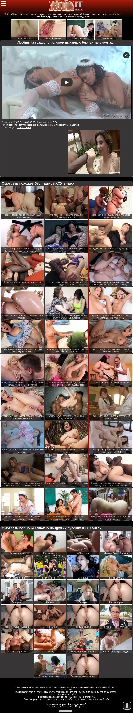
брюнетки (12, 125)
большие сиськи (46, 125)
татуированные (27, 125)
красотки (74, 125)
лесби (59, 125)
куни (65, 125)
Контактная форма (56, 704)
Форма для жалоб (77, 704)
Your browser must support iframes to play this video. (67, 83)
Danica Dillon (24, 127)
